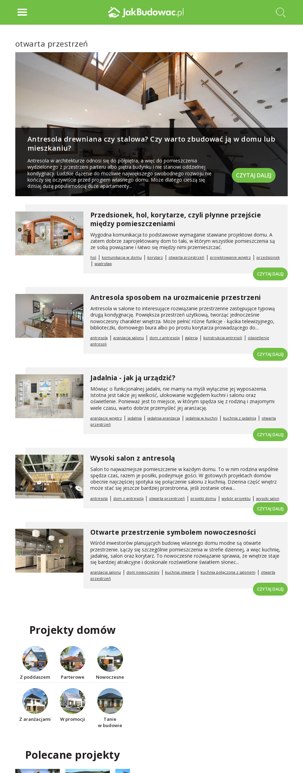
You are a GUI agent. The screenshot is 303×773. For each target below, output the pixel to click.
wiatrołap (103, 263)
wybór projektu (236, 498)
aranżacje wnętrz (106, 418)
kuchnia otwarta (180, 572)
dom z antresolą (164, 337)
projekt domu (203, 498)
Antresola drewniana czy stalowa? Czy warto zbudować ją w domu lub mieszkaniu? (151, 143)
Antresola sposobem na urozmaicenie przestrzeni (175, 297)
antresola (99, 337)
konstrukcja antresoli (222, 337)
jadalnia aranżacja (163, 418)
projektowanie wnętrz (230, 257)
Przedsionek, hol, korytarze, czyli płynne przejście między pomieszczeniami (175, 219)
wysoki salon (267, 498)
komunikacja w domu (122, 257)
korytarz (155, 257)
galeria (191, 337)
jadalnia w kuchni (202, 418)
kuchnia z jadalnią (239, 418)
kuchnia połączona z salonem (227, 572)
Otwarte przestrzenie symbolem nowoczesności (173, 532)
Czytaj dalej (253, 175)
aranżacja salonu (128, 337)
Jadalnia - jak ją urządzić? (132, 377)
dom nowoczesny (142, 572)
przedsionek (268, 257)
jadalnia (135, 418)
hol (93, 257)
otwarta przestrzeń (186, 257)
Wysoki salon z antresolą (132, 458)
